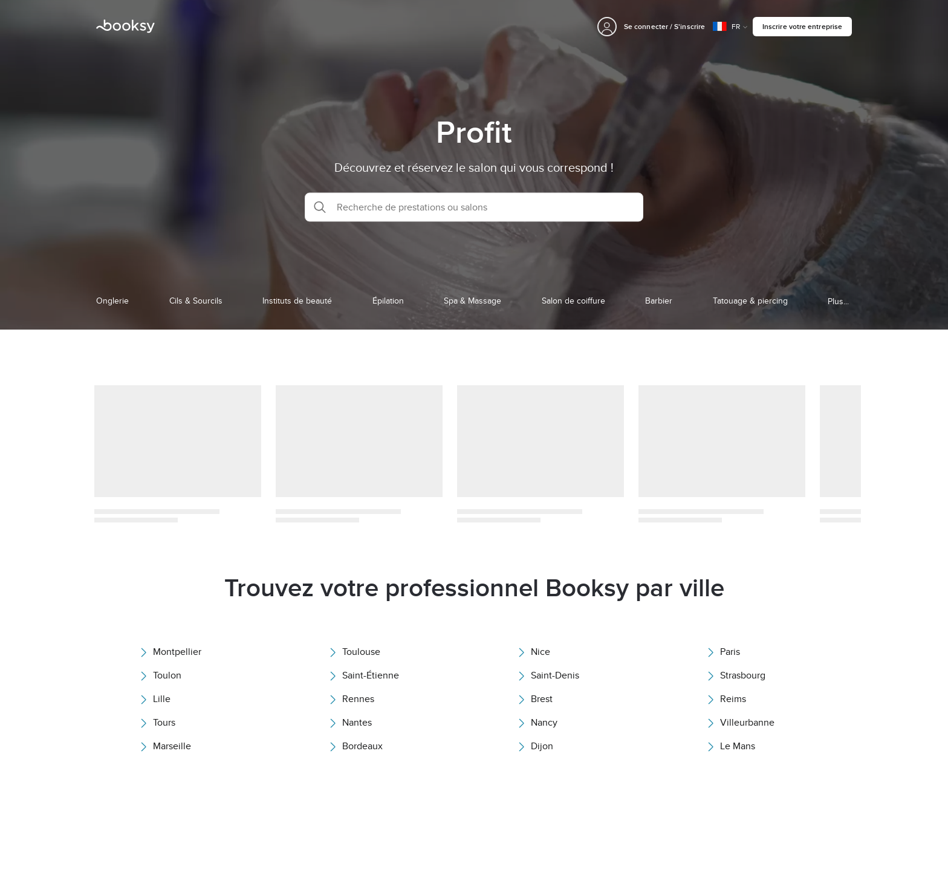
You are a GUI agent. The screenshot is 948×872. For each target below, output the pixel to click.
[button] (474, 206)
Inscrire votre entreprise (802, 26)
